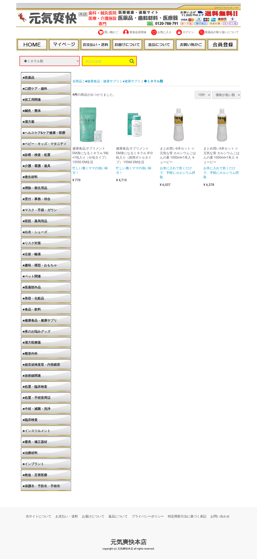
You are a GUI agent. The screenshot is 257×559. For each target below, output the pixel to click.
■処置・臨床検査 (35, 387)
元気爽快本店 (128, 542)
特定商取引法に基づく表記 (187, 516)
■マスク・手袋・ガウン (40, 210)
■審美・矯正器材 (35, 442)
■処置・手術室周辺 (36, 398)
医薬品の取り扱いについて (219, 32)
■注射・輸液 (32, 254)
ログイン (185, 32)
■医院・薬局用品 (35, 221)
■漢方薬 (28, 122)
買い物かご (108, 32)
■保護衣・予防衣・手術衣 (41, 486)
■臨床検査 (30, 420)
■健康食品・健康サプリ (40, 320)
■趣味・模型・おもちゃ (40, 265)
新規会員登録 (134, 32)
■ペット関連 (32, 276)
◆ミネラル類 (153, 81)
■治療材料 (30, 453)
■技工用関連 (32, 100)
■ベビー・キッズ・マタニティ (44, 144)
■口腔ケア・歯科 (35, 89)
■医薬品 (28, 77)
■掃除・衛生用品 (35, 188)
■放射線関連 (32, 376)
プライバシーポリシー (148, 516)
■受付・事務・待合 (36, 199)
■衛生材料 (30, 177)
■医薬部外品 (32, 287)
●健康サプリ (131, 81)
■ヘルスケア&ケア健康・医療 (44, 133)
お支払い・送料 (66, 516)
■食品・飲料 (32, 309)
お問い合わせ (220, 516)
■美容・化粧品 (33, 298)
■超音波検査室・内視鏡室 (41, 365)
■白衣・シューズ (35, 232)
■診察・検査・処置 (36, 155)
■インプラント (33, 464)
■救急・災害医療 (35, 475)
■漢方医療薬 (32, 342)
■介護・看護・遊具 (36, 166)
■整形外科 (30, 353)
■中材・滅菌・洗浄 (36, 409)
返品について (118, 516)
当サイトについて (38, 516)
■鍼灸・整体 (32, 111)
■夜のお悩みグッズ (36, 331)
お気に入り (161, 32)
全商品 (77, 81)
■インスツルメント (36, 431)
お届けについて (93, 516)
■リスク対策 (32, 243)
